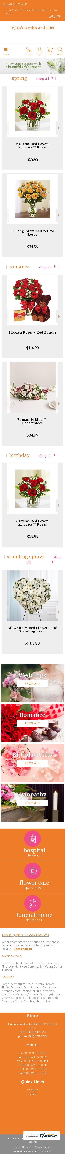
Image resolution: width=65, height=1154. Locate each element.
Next (59, 127)
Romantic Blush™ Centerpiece (32, 421)
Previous (5, 127)
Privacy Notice (42, 1146)
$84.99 (32, 435)
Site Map (46, 1151)
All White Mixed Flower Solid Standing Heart (32, 629)
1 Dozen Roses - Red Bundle (33, 332)
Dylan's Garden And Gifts (32, 28)
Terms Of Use (22, 1146)
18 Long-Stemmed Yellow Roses (32, 232)
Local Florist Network (25, 1151)
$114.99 (32, 347)
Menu (6, 54)
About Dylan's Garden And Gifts (25, 935)
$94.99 (32, 246)
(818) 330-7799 (18, 4)
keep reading (23, 949)
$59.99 (32, 159)
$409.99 (32, 643)
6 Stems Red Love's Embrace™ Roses (32, 145)
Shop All (42, 79)
